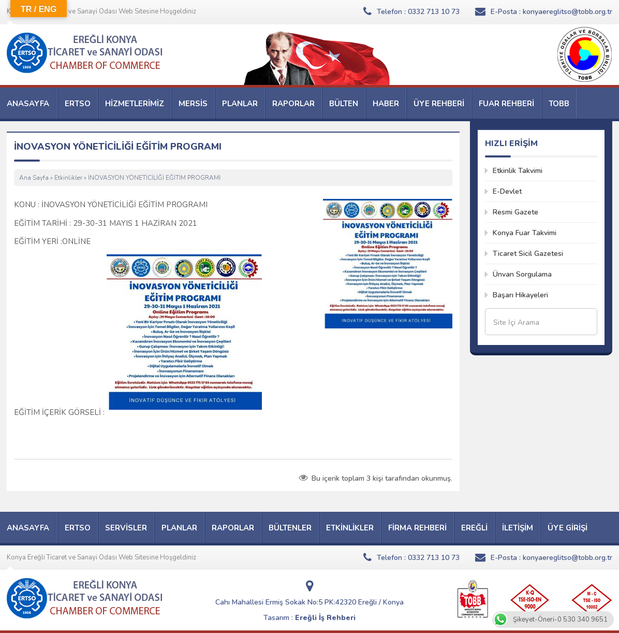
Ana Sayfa (34, 178)
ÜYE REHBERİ (439, 103)
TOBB (559, 103)
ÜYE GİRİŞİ (567, 528)
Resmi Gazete (515, 212)
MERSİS (193, 103)
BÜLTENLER (290, 528)
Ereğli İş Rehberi (325, 618)
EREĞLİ (474, 528)
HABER (386, 103)
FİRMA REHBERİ (417, 528)
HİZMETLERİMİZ (134, 103)
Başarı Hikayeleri (520, 295)
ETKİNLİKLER (350, 528)
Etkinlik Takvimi (517, 171)
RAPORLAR (293, 103)
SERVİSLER (126, 528)
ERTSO (78, 103)
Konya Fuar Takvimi (524, 233)
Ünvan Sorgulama (522, 274)
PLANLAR (240, 103)
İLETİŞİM (517, 528)
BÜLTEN (343, 103)
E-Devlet (507, 191)
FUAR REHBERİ (506, 103)
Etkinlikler (68, 178)
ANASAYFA (28, 103)
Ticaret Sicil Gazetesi (528, 253)
